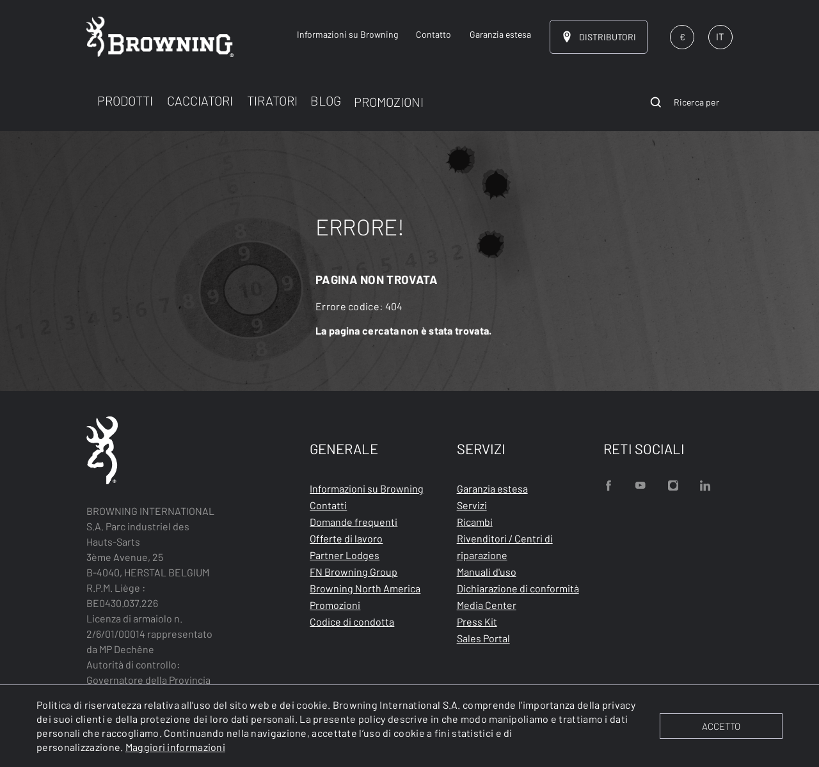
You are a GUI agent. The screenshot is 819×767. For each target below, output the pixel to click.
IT (720, 36)
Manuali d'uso (486, 571)
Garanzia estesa (492, 488)
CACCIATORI (200, 100)
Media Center (486, 605)
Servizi (472, 505)
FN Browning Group (353, 571)
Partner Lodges (344, 555)
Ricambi (475, 522)
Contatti (328, 505)
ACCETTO (721, 726)
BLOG (325, 100)
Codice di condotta (352, 621)
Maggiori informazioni (175, 747)
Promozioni (335, 605)
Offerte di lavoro (346, 538)
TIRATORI (272, 100)
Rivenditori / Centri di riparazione (505, 546)
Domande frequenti (353, 522)
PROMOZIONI (389, 101)
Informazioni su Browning (367, 488)
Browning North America (365, 588)
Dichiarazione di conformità (518, 588)
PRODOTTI (125, 100)
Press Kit (477, 621)
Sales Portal (483, 638)
